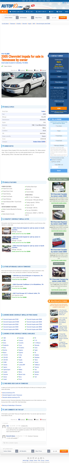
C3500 (4, 362)
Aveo (4, 348)
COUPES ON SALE (58, 262)
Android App (26, 460)
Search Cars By (41, 12)
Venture (37, 374)
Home (4, 12)
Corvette (21, 343)
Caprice (5, 367)
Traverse (37, 367)
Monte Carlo (22, 374)
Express (21, 352)
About (35, 460)
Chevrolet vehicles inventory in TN (11, 397)
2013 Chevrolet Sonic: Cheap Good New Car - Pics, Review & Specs (63, 319)
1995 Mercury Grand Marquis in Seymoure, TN (27, 275)
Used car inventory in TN (8, 393)
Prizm (20, 379)
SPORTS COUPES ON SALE (58, 291)
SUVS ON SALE (58, 233)
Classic (5, 377)
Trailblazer (37, 365)
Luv (20, 367)
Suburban (37, 357)
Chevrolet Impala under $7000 (34, 324)
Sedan (43, 111)
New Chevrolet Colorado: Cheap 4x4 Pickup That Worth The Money (63, 327)
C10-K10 (5, 355)
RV (35, 338)
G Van (20, 355)
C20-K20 (5, 357)
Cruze (20, 345)
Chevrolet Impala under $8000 (34, 327)
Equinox (21, 350)
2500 (4, 340)
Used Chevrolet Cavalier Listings (59, 202)
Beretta (5, 350)
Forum (59, 12)
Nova (20, 377)
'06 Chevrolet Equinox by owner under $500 (59, 222)
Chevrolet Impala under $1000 (10, 319)
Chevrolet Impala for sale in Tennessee (12, 395)
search (62, 17)
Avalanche (6, 345)
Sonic (36, 348)
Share (65, 2)
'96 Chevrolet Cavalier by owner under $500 (59, 250)
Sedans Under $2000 (39, 142)
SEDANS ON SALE (58, 206)
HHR (20, 357)
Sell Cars (29, 12)
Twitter (36, 70)
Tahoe (36, 360)
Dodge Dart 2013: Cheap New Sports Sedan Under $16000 (63, 342)
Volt (36, 377)
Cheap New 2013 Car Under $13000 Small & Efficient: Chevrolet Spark (63, 335)
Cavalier (5, 372)
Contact (47, 460)
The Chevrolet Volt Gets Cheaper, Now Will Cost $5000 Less (63, 311)
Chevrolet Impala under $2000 (10, 324)
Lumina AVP (22, 365)
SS (35, 352)
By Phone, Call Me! (55, 162)
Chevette (5, 374)
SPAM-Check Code (59, 101)
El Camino (21, 348)
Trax (36, 369)
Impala (20, 360)
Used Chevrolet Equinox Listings (59, 230)
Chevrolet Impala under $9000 (34, 329)
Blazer (4, 352)
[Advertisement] (24, 100)
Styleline (37, 355)
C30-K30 (5, 360)
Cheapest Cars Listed (16, 12)
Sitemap (31, 460)
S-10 (36, 340)
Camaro (5, 365)
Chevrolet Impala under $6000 (34, 322)
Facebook (22, 70)
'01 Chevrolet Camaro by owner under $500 (59, 279)
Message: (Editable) (58, 88)
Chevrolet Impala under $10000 (11, 322)
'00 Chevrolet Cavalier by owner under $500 (59, 195)
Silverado (37, 345)
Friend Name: (58, 135)
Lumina (21, 362)
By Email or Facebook (56, 160)
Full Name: (59, 71)
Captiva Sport (6, 369)
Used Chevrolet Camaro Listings (59, 288)
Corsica (21, 340)
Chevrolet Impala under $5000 (34, 319)
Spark (36, 350)
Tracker (36, 362)
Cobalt (5, 379)
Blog (51, 12)
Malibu (20, 369)
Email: (59, 77)
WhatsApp (30, 70)
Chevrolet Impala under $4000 (10, 329)
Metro (20, 372)
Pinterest (44, 70)
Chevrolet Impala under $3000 (10, 327)
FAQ (39, 460)
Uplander (37, 372)
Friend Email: (59, 140)
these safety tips (60, 111)
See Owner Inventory (59, 68)
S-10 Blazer (37, 343)
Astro (4, 343)
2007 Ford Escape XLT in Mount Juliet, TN (26, 293)
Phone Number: (58, 82)
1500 (4, 338)
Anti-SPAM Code (59, 164)
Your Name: (59, 126)
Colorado (21, 338)
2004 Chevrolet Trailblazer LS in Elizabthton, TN (28, 284)
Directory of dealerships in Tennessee (11, 405)
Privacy (42, 460)
